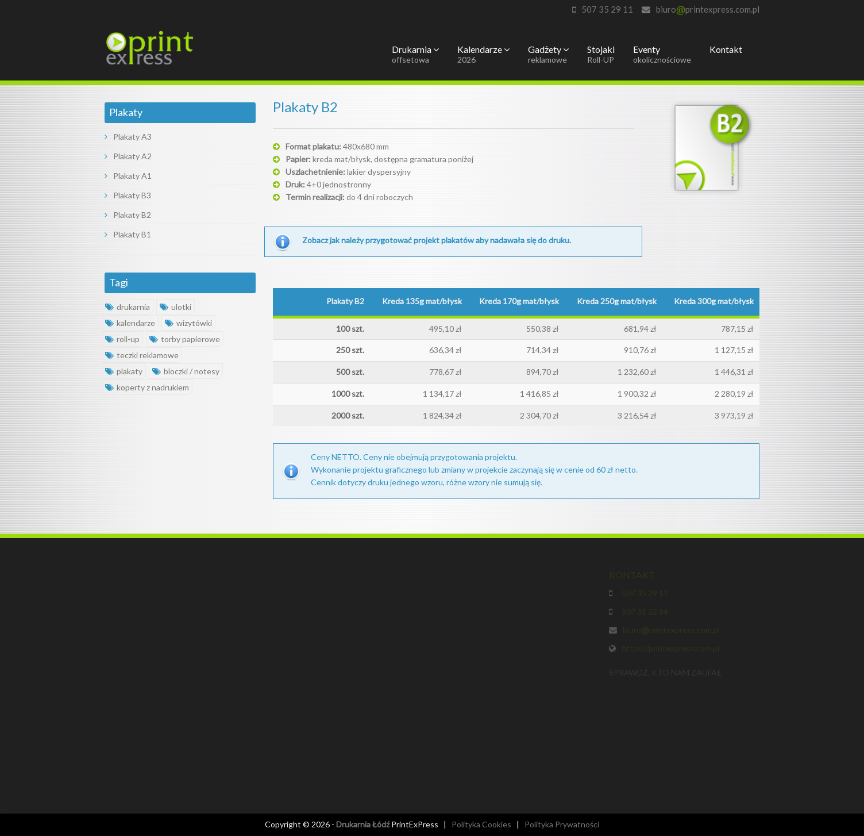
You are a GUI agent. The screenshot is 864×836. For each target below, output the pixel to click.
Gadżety (548, 54)
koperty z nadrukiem (147, 387)
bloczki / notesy (185, 371)
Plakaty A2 (128, 156)
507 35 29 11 (607, 9)
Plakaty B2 (128, 215)
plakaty (123, 371)
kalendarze (130, 323)
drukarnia (127, 307)
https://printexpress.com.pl (670, 650)
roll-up (122, 339)
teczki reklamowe (142, 355)
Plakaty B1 (128, 234)
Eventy (662, 54)
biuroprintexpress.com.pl (707, 9)
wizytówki (188, 323)
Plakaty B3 (128, 195)
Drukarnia (415, 54)
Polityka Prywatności (561, 824)
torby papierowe (184, 339)
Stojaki (601, 54)
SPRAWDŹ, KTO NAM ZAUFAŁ (665, 674)
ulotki (175, 307)
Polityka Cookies (481, 824)
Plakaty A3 (128, 136)
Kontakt (725, 49)
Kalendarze (483, 54)
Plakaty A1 (128, 176)
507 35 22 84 (643, 613)
